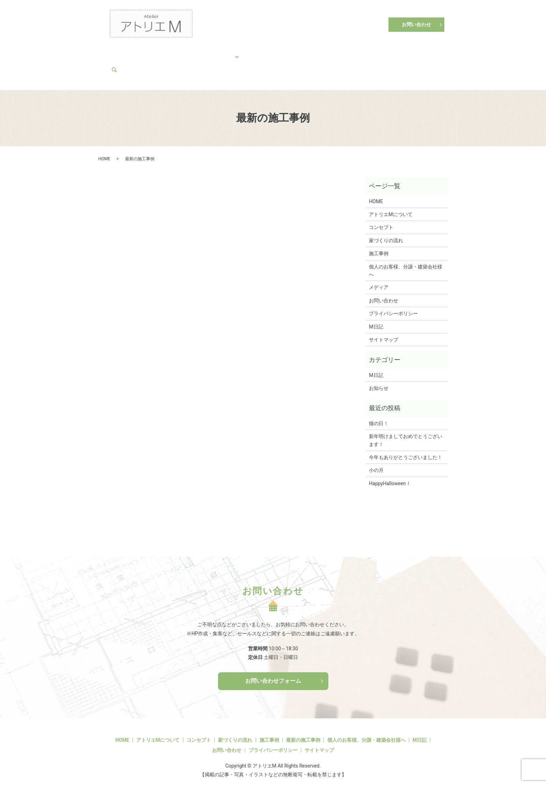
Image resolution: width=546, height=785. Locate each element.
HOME (121, 52)
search (147, 63)
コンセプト (150, 52)
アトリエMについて (359, 52)
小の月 (376, 464)
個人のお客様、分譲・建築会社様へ (288, 52)
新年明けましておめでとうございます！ (405, 434)
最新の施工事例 (303, 733)
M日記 (399, 52)
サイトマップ (383, 333)
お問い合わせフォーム (273, 674)
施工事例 (228, 52)
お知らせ (378, 382)
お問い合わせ (416, 24)
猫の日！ (378, 417)
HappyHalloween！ (389, 477)
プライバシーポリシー (393, 307)
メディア (124, 63)
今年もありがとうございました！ (405, 451)
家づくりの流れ (190, 52)
